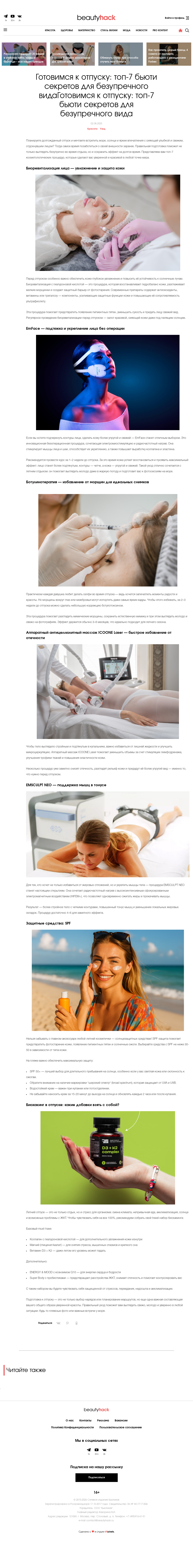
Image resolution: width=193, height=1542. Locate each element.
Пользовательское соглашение (120, 1429)
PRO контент (150, 30)
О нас (70, 1422)
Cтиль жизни (99, 30)
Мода (117, 30)
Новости (132, 30)
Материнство (77, 30)
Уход (102, 130)
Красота (40, 30)
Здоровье (57, 30)
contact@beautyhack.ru (100, 1522)
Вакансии (121, 1422)
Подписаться (96, 1479)
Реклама (103, 1422)
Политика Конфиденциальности (72, 1429)
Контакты (85, 1422)
